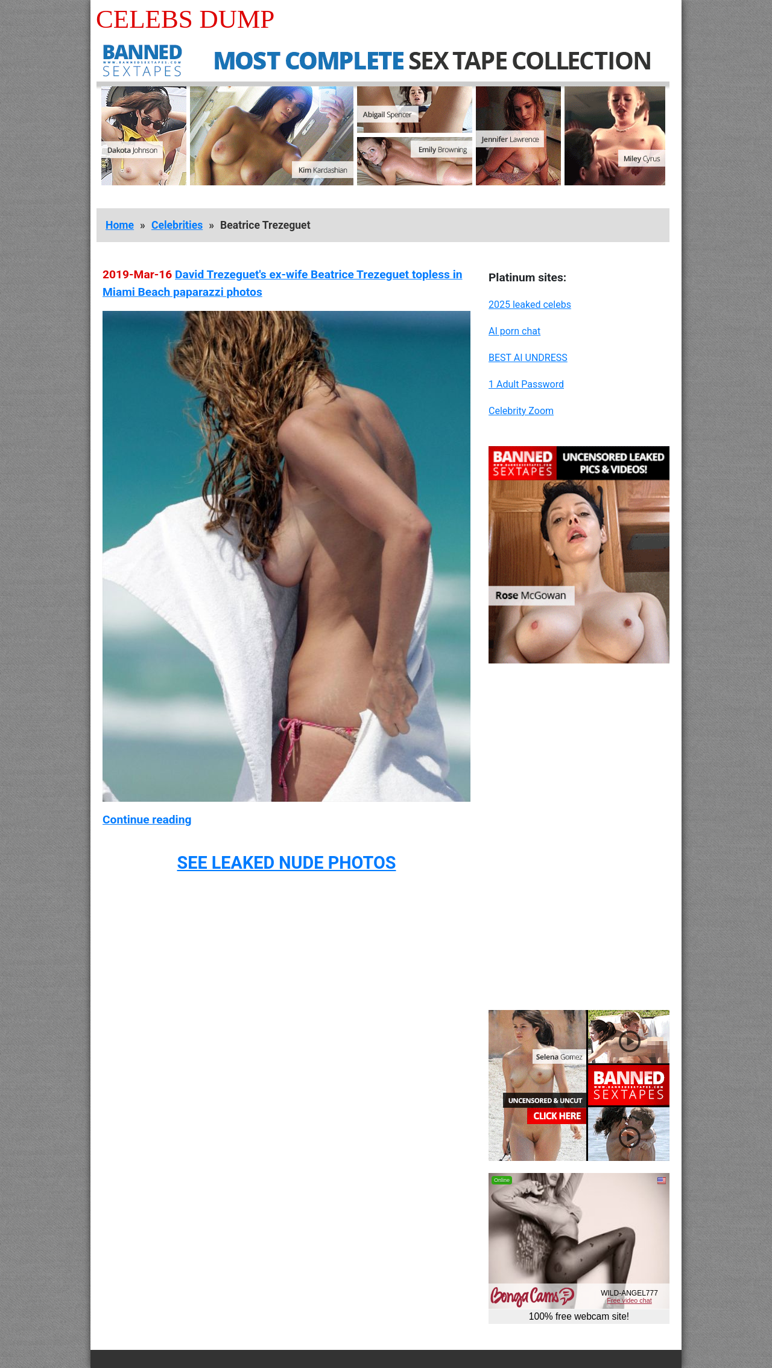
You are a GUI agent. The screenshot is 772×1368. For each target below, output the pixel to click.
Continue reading (147, 819)
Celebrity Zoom (521, 411)
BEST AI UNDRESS (528, 357)
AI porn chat (514, 331)
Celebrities (177, 225)
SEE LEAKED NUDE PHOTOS (286, 862)
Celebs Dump (185, 19)
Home (120, 225)
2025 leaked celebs (530, 304)
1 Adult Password (526, 384)
